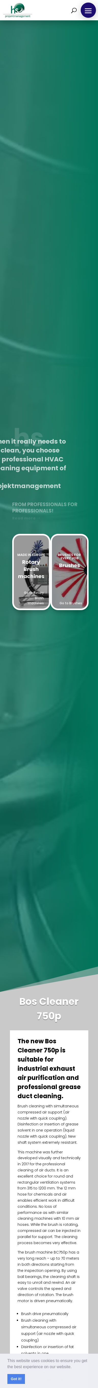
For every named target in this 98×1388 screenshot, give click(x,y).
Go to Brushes (71, 603)
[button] (73, 1367)
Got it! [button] (16, 1379)
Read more (24, 518)
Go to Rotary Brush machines (34, 598)
